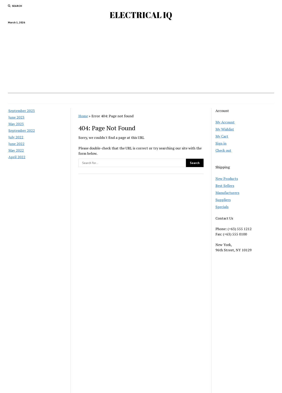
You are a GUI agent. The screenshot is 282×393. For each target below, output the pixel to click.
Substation (109, 98)
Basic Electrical (161, 98)
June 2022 (16, 143)
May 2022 (16, 150)
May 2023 (16, 123)
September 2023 (21, 110)
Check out (223, 150)
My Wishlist (224, 129)
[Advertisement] (141, 57)
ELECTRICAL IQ (141, 14)
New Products (226, 178)
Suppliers (223, 199)
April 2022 (16, 157)
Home (90, 98)
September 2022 (21, 130)
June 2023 (16, 117)
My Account (225, 122)
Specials (221, 206)
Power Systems (133, 98)
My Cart (221, 136)
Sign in (220, 143)
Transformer (187, 98)
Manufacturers (227, 192)
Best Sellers (224, 185)
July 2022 (15, 137)
